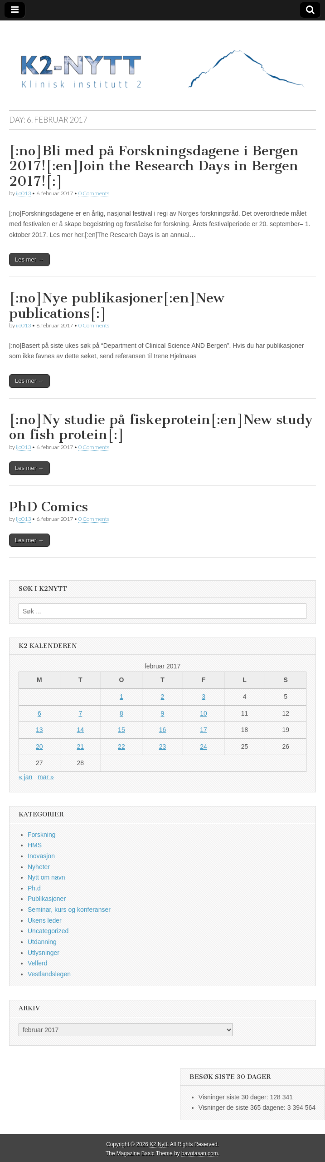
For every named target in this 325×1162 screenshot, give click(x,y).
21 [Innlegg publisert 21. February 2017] (80, 746)
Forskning (41, 834)
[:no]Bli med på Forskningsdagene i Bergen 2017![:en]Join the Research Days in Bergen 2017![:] (154, 166)
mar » (46, 777)
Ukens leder (45, 920)
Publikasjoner (47, 898)
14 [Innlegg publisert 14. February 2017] (80, 729)
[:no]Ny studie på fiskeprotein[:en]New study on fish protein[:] (161, 427)
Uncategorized (48, 931)
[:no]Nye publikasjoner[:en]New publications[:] (116, 305)
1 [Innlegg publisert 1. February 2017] (121, 696)
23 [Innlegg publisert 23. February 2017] (162, 746)
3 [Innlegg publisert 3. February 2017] (203, 696)
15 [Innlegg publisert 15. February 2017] (121, 729)
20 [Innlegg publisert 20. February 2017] (39, 746)
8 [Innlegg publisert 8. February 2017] (121, 713)
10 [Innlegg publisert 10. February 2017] (203, 713)
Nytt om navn (46, 877)
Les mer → (29, 259)
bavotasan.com (199, 1153)
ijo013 (23, 193)
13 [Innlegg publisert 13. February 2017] (39, 729)
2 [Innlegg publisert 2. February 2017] (163, 696)
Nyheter (39, 866)
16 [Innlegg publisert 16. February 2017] (162, 729)
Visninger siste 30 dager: (234, 1097)
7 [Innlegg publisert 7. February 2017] (80, 713)
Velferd (38, 963)
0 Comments (93, 193)
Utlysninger (43, 952)
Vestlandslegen (49, 974)
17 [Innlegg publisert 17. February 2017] (203, 729)
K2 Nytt (158, 1144)
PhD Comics (48, 507)
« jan (25, 777)
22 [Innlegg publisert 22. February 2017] (121, 746)
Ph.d (34, 888)
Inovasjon (41, 856)
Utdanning (42, 941)
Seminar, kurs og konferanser (69, 909)
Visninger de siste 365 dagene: (243, 1107)
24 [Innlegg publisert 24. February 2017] (203, 746)
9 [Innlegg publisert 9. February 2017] (163, 713)
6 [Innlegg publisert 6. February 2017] (39, 713)
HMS (35, 845)
